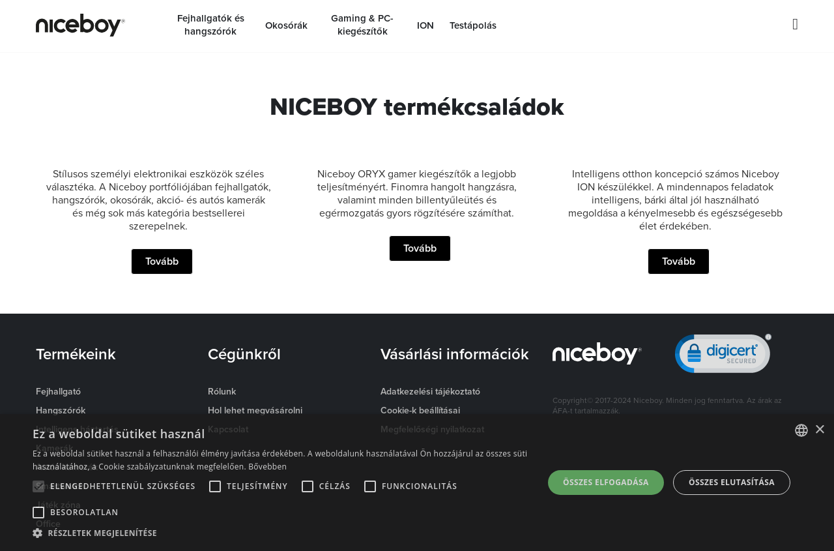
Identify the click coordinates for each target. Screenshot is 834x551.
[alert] (417, 482)
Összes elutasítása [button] (732, 482)
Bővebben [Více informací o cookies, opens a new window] (267, 466)
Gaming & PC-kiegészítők (362, 25)
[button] (280, 533)
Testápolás (473, 25)
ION (425, 25)
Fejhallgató (58, 391)
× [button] (819, 430)
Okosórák (286, 25)
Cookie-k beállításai (420, 410)
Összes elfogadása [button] (606, 482)
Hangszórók (60, 410)
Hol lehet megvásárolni (255, 410)
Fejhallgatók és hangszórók (210, 25)
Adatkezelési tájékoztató (430, 391)
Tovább (162, 261)
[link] (723, 356)
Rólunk (222, 391)
